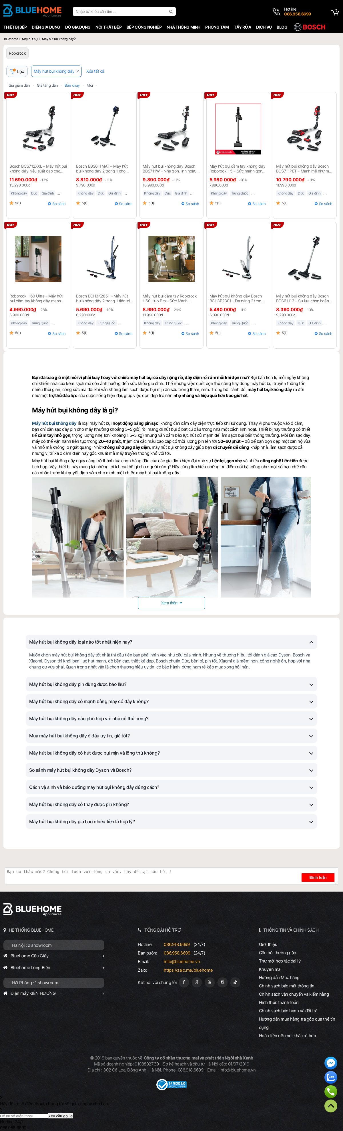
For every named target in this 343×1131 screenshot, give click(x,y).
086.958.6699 (177, 953)
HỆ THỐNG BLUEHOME (31, 930)
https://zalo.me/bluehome (188, 970)
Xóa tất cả (96, 71)
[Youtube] (210, 983)
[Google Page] (197, 983)
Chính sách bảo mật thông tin (286, 986)
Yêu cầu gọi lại (60, 1116)
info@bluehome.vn (182, 962)
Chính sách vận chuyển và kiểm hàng (294, 994)
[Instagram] (223, 983)
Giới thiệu (268, 944)
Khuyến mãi (270, 969)
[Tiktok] (235, 983)
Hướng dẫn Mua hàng (279, 978)
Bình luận (320, 878)
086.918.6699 (177, 944)
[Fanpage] (184, 983)
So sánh (59, 204)
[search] (172, 11)
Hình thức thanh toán (278, 1002)
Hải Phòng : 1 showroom (35, 983)
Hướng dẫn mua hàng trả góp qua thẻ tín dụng (297, 1023)
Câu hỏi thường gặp (277, 953)
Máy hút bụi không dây (55, 71)
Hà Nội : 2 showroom (32, 945)
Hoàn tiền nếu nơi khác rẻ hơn (287, 1036)
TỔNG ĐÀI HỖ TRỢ (162, 930)
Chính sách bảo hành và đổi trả (288, 1011)
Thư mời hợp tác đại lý (280, 961)
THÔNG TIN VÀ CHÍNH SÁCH (290, 930)
